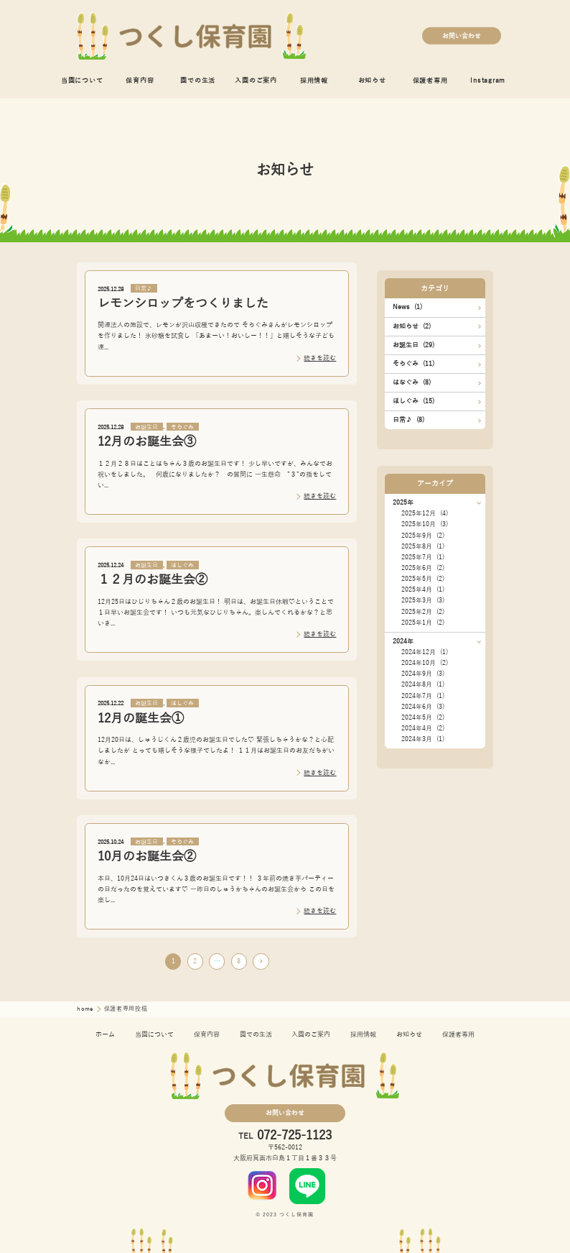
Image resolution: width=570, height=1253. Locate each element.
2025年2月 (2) (422, 611)
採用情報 (314, 80)
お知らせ (372, 80)
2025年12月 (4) (424, 513)
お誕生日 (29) (413, 345)
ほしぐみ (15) (413, 401)
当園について (82, 80)
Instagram (487, 80)
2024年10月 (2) (424, 662)
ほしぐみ (182, 565)
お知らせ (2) (412, 326)
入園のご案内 (256, 80)
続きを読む (320, 358)
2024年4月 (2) (422, 728)
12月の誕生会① (141, 718)
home (86, 1009)
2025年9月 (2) (422, 535)
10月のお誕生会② (147, 856)
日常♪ (143, 288)
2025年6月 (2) (422, 568)
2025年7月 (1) (422, 557)
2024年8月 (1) (422, 684)
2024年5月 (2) (422, 717)
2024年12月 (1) (424, 652)
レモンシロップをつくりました (183, 304)
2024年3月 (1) (422, 739)
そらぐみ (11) (413, 363)
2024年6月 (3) (422, 706)
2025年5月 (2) (422, 578)
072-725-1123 (294, 1136)
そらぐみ (182, 426)
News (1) (407, 307)
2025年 (403, 502)
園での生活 (197, 80)
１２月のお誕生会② (152, 580)
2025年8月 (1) (422, 546)
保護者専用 (430, 80)
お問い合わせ (461, 35)
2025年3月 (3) (422, 600)
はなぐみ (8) (412, 382)
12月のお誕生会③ (147, 442)
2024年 (403, 641)
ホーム (105, 1034)
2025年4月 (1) (422, 589)
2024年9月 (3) (422, 673)
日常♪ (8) (408, 419)
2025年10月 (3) (424, 524)
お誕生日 (146, 426)
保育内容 (140, 80)
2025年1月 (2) (422, 622)
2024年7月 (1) (422, 695)
